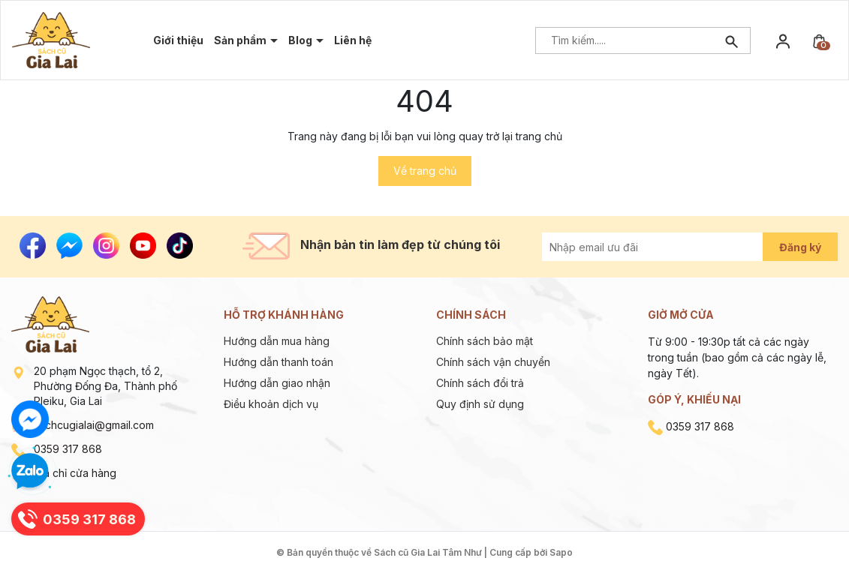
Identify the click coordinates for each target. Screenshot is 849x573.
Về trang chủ (424, 170)
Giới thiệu (178, 40)
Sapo (561, 552)
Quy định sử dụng (480, 404)
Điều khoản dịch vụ (271, 404)
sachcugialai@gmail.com (94, 424)
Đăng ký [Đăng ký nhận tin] (800, 247)
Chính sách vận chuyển (493, 362)
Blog (301, 40)
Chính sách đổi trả (480, 382)
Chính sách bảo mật (484, 340)
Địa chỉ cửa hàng (75, 472)
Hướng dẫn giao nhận (277, 382)
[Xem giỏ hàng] (819, 40)
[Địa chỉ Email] (669, 246)
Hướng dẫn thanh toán (278, 362)
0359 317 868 (68, 448)
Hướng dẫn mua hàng (277, 340)
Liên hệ (353, 40)
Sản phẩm (241, 40)
